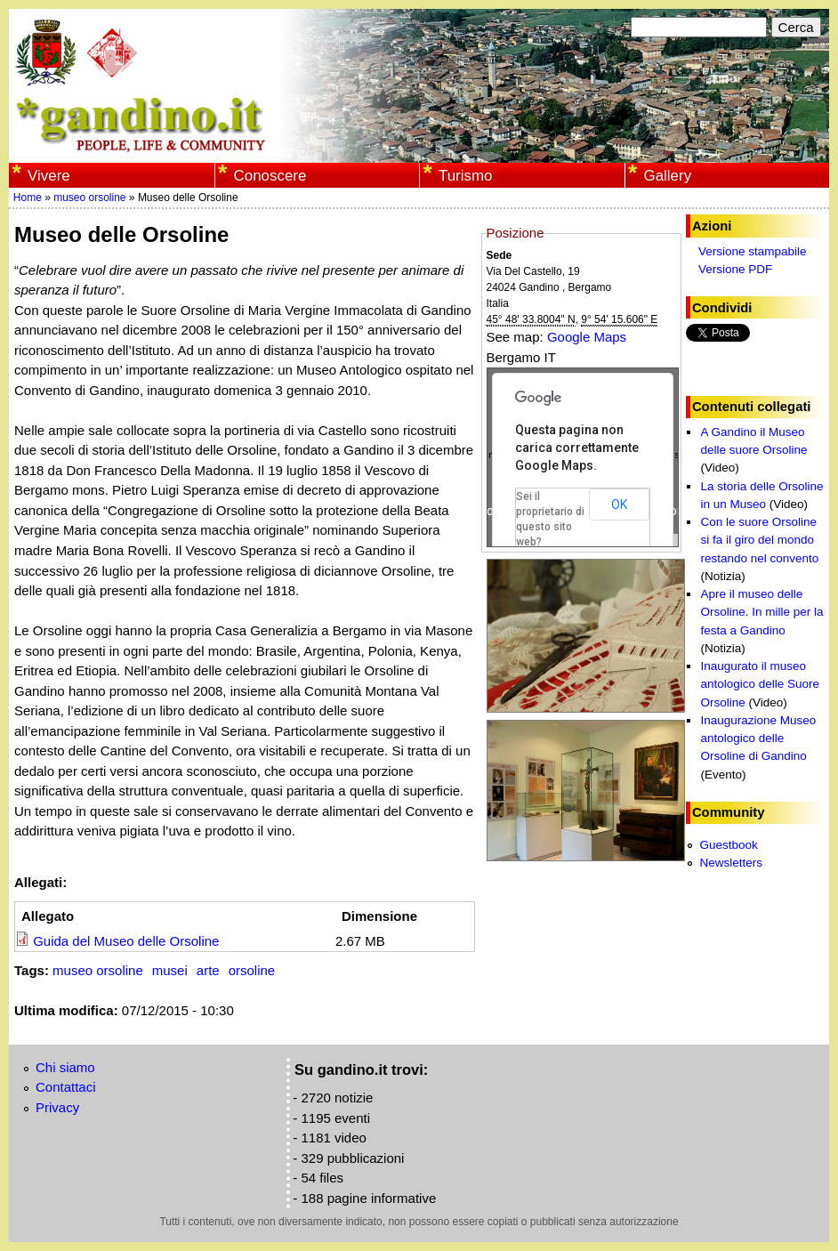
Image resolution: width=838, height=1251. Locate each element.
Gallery (667, 175)
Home (27, 197)
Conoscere (269, 175)
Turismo (466, 175)
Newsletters (730, 862)
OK (619, 504)
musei (170, 970)
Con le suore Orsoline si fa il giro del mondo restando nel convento (759, 540)
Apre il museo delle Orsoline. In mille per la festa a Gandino (761, 612)
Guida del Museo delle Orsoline (126, 940)
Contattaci (66, 1086)
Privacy (57, 1107)
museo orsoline (89, 197)
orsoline (252, 970)
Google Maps (586, 336)
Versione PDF (735, 269)
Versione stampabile (752, 251)
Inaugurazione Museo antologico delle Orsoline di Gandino (758, 738)
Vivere (49, 175)
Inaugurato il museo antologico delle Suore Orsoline (759, 684)
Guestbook (728, 844)
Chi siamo (65, 1067)
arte (208, 970)
